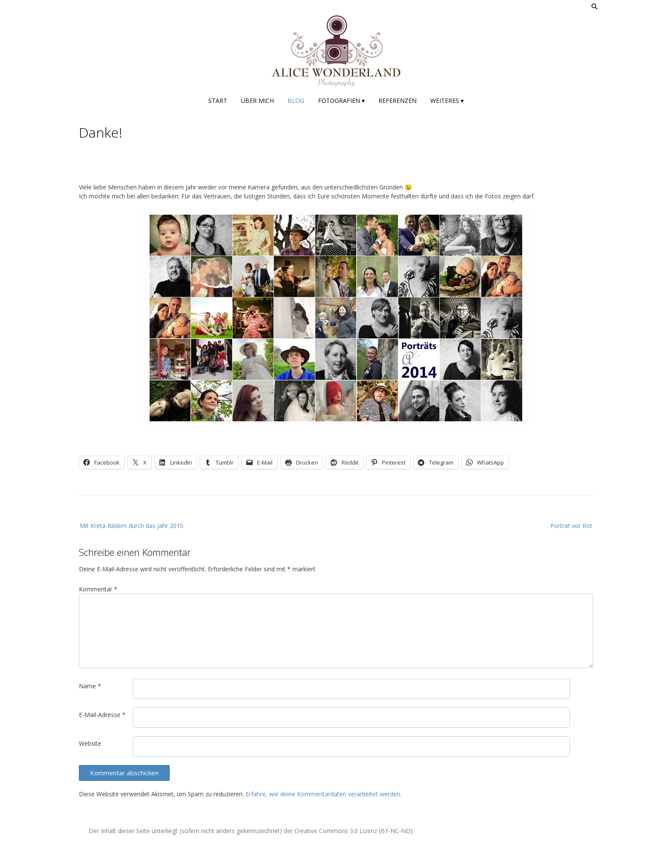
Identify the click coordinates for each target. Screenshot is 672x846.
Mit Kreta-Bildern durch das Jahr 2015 (131, 526)
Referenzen (397, 100)
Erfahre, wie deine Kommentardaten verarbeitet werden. (324, 794)
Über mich (257, 100)
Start (217, 100)
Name (90, 686)
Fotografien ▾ (341, 100)
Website (90, 743)
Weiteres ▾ (447, 100)
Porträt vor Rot (571, 526)
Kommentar (98, 589)
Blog (296, 100)
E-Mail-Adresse (102, 715)
